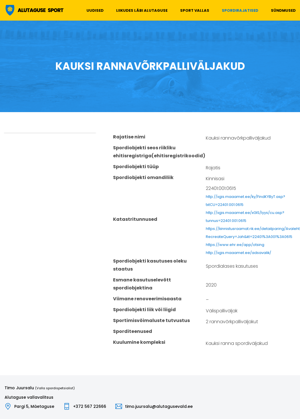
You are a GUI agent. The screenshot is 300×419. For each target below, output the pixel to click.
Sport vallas (194, 10)
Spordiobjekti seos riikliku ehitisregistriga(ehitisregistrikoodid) (159, 151)
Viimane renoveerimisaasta (147, 298)
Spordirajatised (240, 10)
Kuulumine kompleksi (139, 342)
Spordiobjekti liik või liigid (144, 309)
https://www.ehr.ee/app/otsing (235, 244)
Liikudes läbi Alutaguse (142, 10)
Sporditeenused (132, 331)
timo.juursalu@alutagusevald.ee (159, 406)
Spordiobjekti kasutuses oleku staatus (150, 265)
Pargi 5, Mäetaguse (34, 406)
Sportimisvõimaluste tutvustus (151, 320)
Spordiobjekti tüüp (136, 166)
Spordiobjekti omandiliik (143, 177)
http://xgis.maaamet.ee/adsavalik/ (238, 252)
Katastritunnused (135, 219)
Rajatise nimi (129, 137)
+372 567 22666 (89, 406)
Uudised (95, 10)
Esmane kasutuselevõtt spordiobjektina (142, 284)
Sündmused (283, 10)
